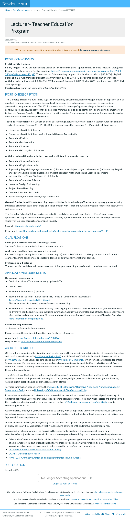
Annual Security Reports (105, 504)
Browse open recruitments (95, 49)
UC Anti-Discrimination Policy (24, 453)
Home (7, 10)
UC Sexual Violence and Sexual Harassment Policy (35, 449)
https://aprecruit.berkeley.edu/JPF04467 (38, 338)
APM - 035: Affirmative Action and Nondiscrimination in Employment (45, 457)
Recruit (15, 3)
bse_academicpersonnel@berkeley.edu (41, 341)
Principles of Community (71, 359)
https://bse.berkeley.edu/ (27, 225)
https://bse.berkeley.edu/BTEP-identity (30, 299)
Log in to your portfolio (65, 483)
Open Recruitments (21, 10)
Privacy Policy (119, 514)
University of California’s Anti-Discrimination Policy (60, 390)
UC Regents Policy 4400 (48, 356)
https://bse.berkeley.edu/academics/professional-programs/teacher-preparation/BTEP (62, 231)
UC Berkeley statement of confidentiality (85, 402)
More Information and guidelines (26, 318)
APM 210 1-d (13, 359)
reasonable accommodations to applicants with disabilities (92, 499)
